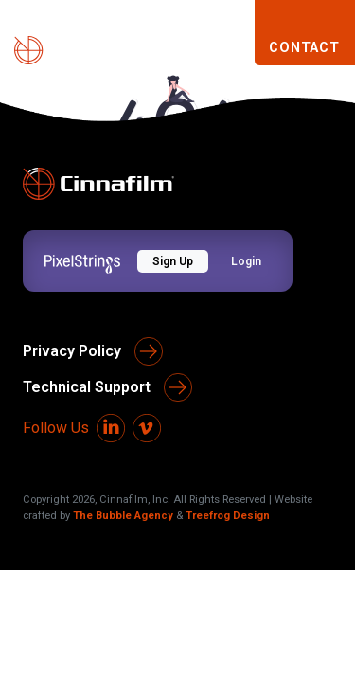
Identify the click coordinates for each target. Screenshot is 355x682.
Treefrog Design (228, 516)
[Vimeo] (147, 428)
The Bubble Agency (123, 516)
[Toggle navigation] (231, 48)
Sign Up (172, 261)
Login (246, 261)
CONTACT (304, 48)
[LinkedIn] (111, 428)
